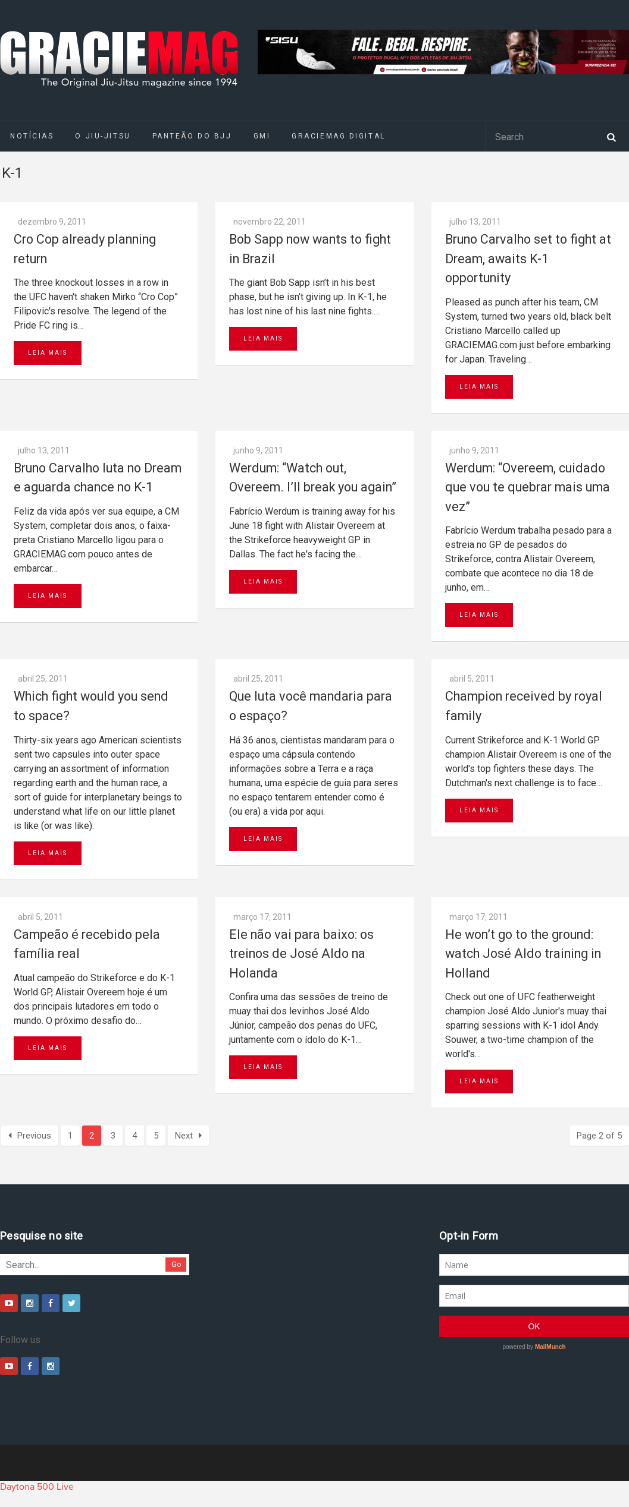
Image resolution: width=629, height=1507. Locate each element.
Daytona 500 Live (37, 1487)
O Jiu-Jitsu (102, 136)
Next (188, 1135)
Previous (29, 1135)
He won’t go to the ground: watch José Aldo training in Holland (523, 954)
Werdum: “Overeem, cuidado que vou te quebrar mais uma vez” (527, 487)
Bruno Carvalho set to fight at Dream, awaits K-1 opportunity (528, 258)
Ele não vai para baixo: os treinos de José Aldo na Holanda (301, 954)
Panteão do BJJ (192, 136)
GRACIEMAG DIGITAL (339, 136)
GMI (262, 136)
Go (176, 1264)
